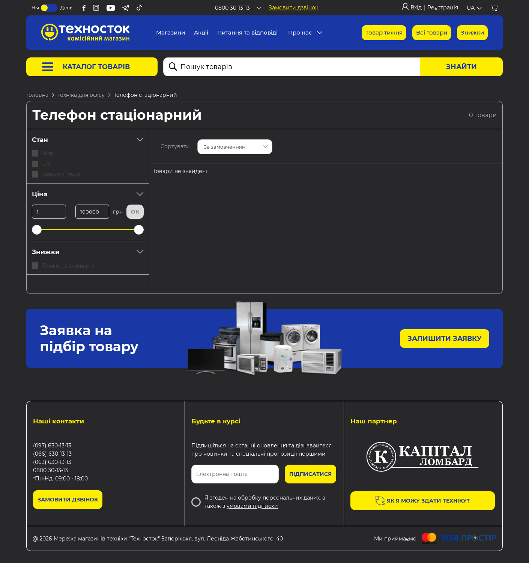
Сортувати (175, 146)
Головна (37, 95)
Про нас (300, 32)
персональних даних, (292, 497)
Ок (135, 211)
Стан (88, 139)
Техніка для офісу (81, 95)
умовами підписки (252, 506)
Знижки (88, 252)
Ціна (88, 194)
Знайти (461, 67)
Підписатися (310, 474)
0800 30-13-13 (50, 470)
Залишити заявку (444, 338)
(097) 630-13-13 (52, 445)
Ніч (35, 8)
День (66, 8)
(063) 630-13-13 (52, 462)
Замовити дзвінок (293, 7)
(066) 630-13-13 (52, 453)
